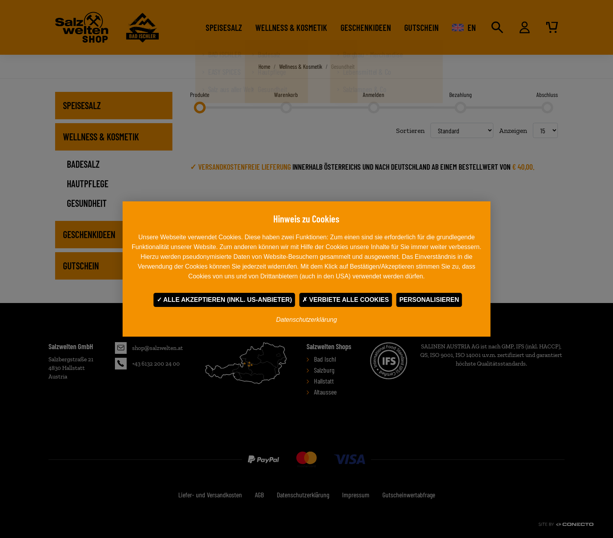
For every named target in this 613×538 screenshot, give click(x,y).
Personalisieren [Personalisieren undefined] (429, 299)
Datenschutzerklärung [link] (306, 319)
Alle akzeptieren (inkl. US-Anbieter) (224, 299)
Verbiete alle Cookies (345, 299)
